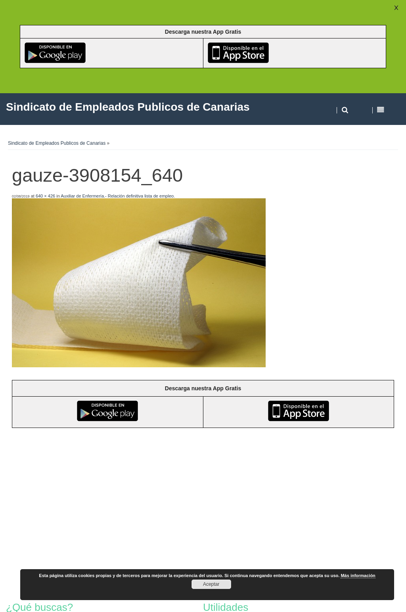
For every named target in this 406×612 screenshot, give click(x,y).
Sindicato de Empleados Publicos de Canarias (56, 143)
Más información (358, 575)
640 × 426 (45, 196)
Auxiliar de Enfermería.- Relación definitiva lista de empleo (117, 196)
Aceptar (211, 584)
